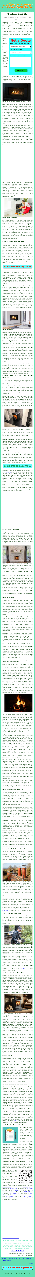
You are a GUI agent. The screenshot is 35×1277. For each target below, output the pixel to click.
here (15, 1120)
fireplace (27, 23)
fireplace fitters (11, 1184)
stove (30, 1025)
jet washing (13, 1193)
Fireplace (5, 470)
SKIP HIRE (27, 1191)
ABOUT (21, 11)
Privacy (31, 1263)
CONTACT (25, 11)
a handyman (13, 1188)
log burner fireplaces (15, 978)
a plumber (17, 1190)
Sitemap (4, 1258)
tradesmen (14, 1199)
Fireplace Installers (14, 1258)
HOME (14, 11)
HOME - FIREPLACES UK (17, 1251)
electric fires (24, 445)
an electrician (7, 1187)
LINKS (18, 11)
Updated (28, 1258)
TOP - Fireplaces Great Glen (11, 1238)
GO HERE (22, 968)
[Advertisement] (17, 163)
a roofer (29, 1188)
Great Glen (7, 472)
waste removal (28, 1196)
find (7, 1086)
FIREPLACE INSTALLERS (18, 846)
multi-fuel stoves (25, 402)
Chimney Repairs (6, 1260)
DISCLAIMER (30, 11)
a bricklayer (26, 1187)
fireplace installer (22, 228)
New (23, 1258)
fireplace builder (22, 301)
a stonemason (16, 1198)
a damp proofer (22, 1194)
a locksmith (9, 1196)
